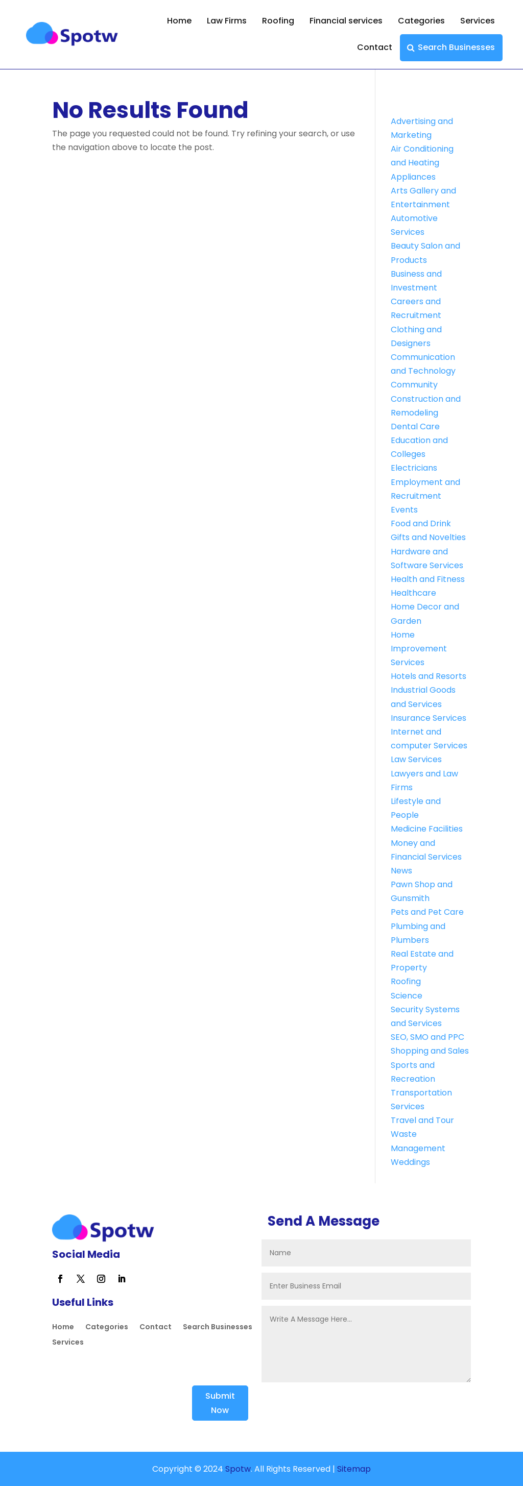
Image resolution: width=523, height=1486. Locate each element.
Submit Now (220, 1403)
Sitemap (354, 1469)
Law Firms (227, 21)
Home (179, 21)
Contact (374, 47)
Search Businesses (456, 47)
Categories (421, 21)
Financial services (346, 21)
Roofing (278, 21)
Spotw (237, 1469)
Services (477, 21)
